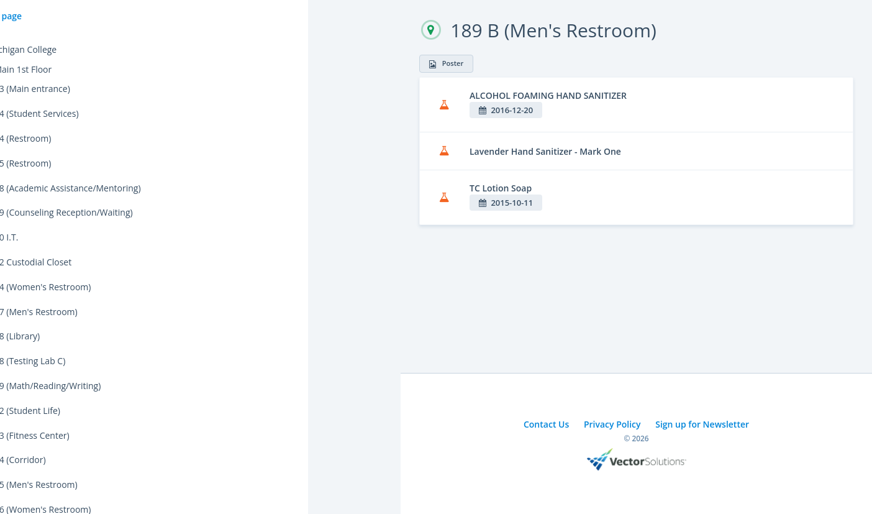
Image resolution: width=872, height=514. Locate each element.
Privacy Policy (612, 424)
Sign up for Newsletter (702, 424)
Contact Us (546, 424)
